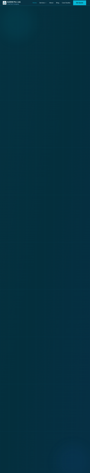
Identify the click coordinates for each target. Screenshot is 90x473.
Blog (57, 3)
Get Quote (79, 3)
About (51, 3)
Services (42, 3)
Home (35, 3)
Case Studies (66, 3)
